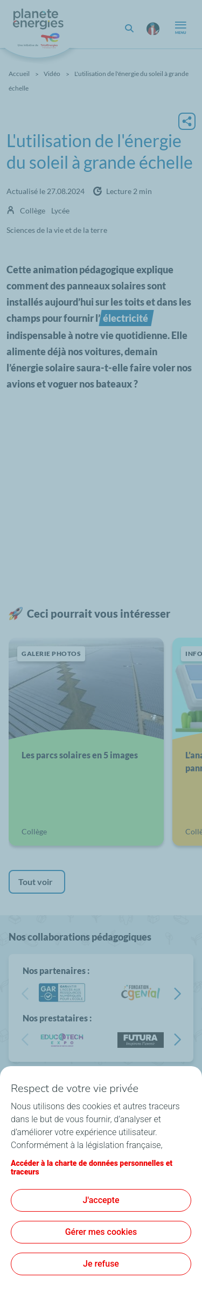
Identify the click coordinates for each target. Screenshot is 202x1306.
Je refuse (101, 1264)
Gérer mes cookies (101, 1232)
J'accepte (101, 1200)
